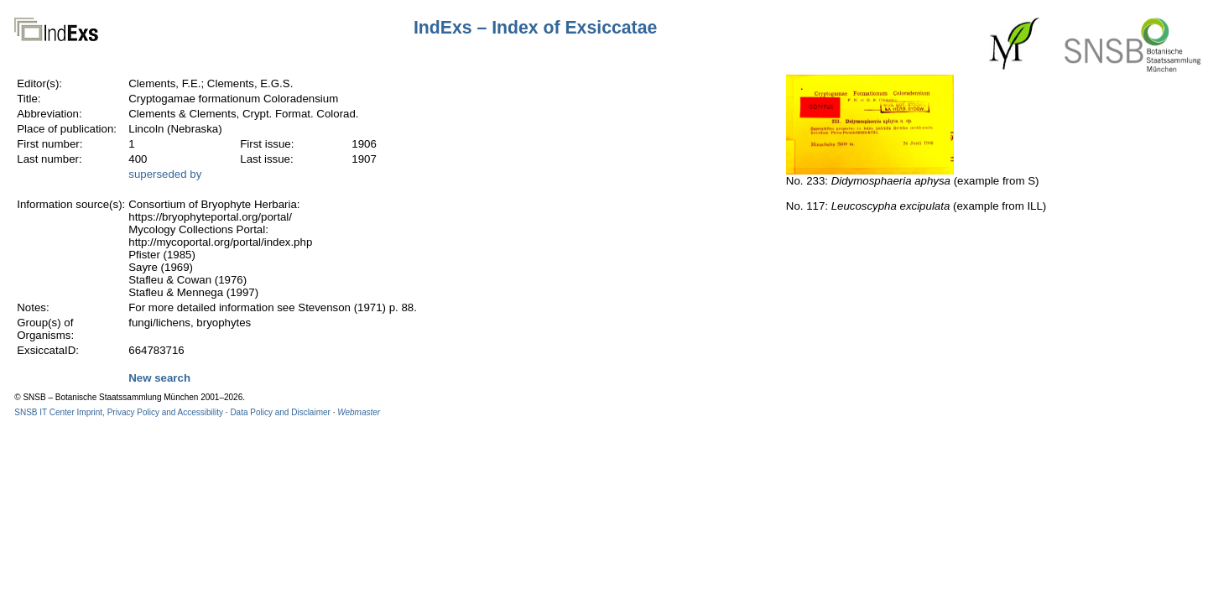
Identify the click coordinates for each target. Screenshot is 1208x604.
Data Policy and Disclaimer (280, 412)
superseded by (164, 174)
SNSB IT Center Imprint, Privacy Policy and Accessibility (118, 412)
